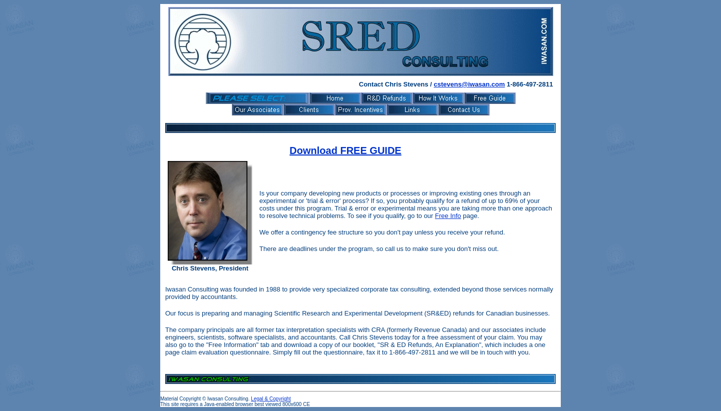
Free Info (448, 216)
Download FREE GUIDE (345, 150)
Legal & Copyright (271, 399)
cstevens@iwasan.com (469, 84)
